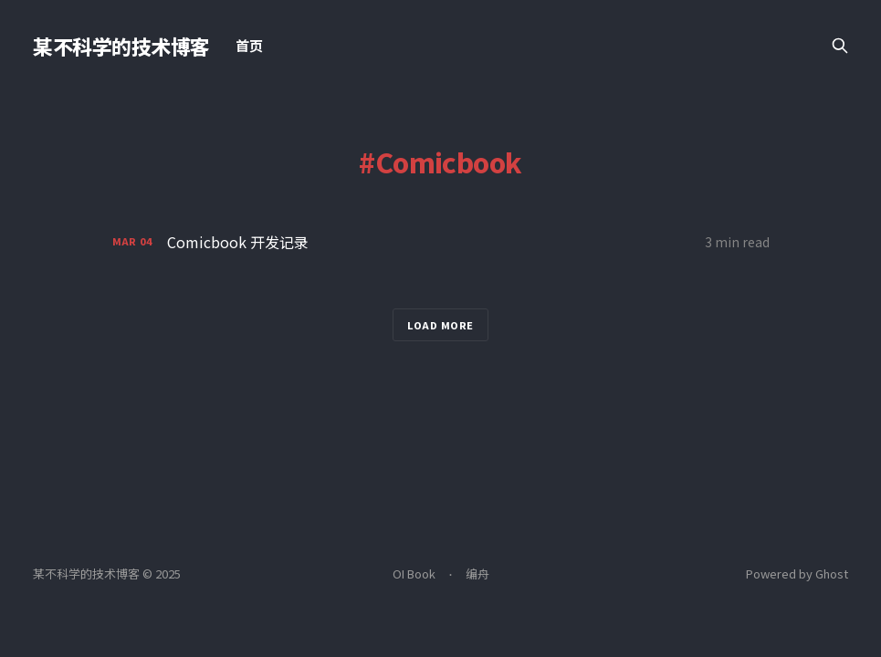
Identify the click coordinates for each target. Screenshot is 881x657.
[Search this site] (840, 45)
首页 (249, 45)
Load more (440, 325)
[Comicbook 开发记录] (441, 242)
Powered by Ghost (797, 573)
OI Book (414, 573)
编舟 (477, 573)
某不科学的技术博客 (121, 46)
